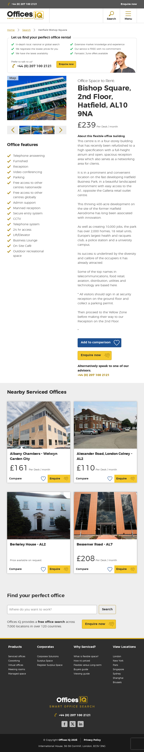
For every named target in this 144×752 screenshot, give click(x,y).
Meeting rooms (16, 669)
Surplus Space (45, 661)
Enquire (59, 478)
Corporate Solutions (47, 656)
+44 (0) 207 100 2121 (94, 375)
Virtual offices (15, 665)
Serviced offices (16, 656)
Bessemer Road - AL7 (94, 544)
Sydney (117, 674)
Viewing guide (82, 674)
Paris (115, 665)
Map (12, 78)
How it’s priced (82, 661)
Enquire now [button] (66, 64)
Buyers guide (81, 669)
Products (15, 646)
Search (26, 30)
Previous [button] (12, 130)
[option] (36, 98)
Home (11, 30)
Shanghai (118, 678)
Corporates (45, 646)
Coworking (14, 661)
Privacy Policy (92, 740)
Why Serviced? (85, 646)
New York (118, 661)
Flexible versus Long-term (88, 665)
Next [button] (60, 130)
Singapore (118, 669)
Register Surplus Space (49, 665)
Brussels (117, 682)
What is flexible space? (86, 656)
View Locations (124, 646)
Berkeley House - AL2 (28, 544)
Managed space (17, 674)
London (117, 656)
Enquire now (99, 624)
